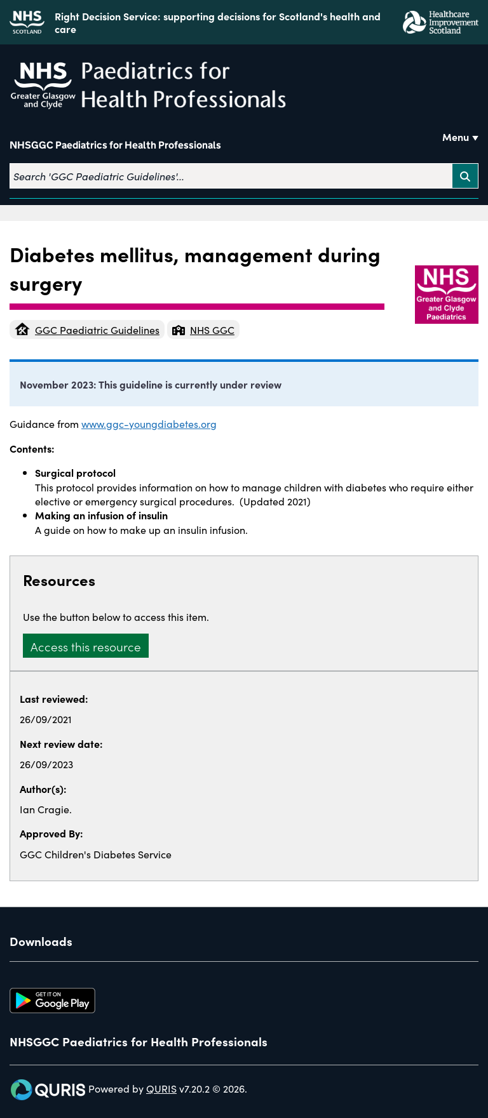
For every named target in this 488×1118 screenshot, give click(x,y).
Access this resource (85, 646)
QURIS (161, 1088)
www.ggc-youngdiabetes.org (149, 423)
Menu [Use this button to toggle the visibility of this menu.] (455, 136)
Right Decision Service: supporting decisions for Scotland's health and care (218, 22)
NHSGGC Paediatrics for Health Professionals (115, 145)
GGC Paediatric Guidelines (87, 329)
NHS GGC (203, 329)
